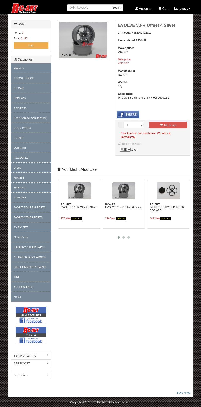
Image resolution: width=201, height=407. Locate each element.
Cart (30, 45)
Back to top (183, 392)
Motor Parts (21, 237)
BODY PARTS (22, 127)
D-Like (17, 167)
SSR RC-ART (31, 363)
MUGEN (19, 177)
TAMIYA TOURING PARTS (29, 207)
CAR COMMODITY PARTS (30, 267)
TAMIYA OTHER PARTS (28, 217)
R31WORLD (21, 157)
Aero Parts (20, 108)
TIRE (17, 277)
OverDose (20, 147)
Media (17, 296)
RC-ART (19, 137)
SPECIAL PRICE (24, 78)
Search (117, 7)
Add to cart (168, 125)
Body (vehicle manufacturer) (30, 117)
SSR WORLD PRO (31, 355)
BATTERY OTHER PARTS (29, 247)
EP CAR (19, 88)
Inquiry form (31, 375)
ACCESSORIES (23, 286)
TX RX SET (21, 227)
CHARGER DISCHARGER (30, 257)
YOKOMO (20, 197)
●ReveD (19, 68)
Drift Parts (20, 98)
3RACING (20, 187)
